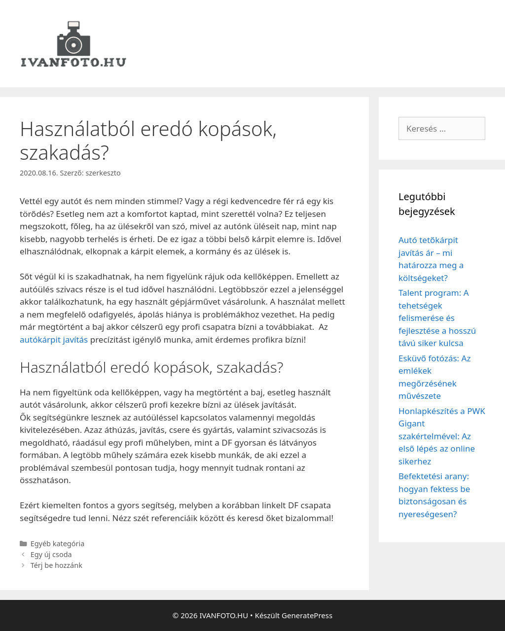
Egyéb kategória (58, 543)
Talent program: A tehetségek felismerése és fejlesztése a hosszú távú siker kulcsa (437, 318)
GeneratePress (307, 615)
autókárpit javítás (54, 339)
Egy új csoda (51, 554)
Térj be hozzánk (56, 565)
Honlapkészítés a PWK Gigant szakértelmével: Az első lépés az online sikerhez (441, 436)
